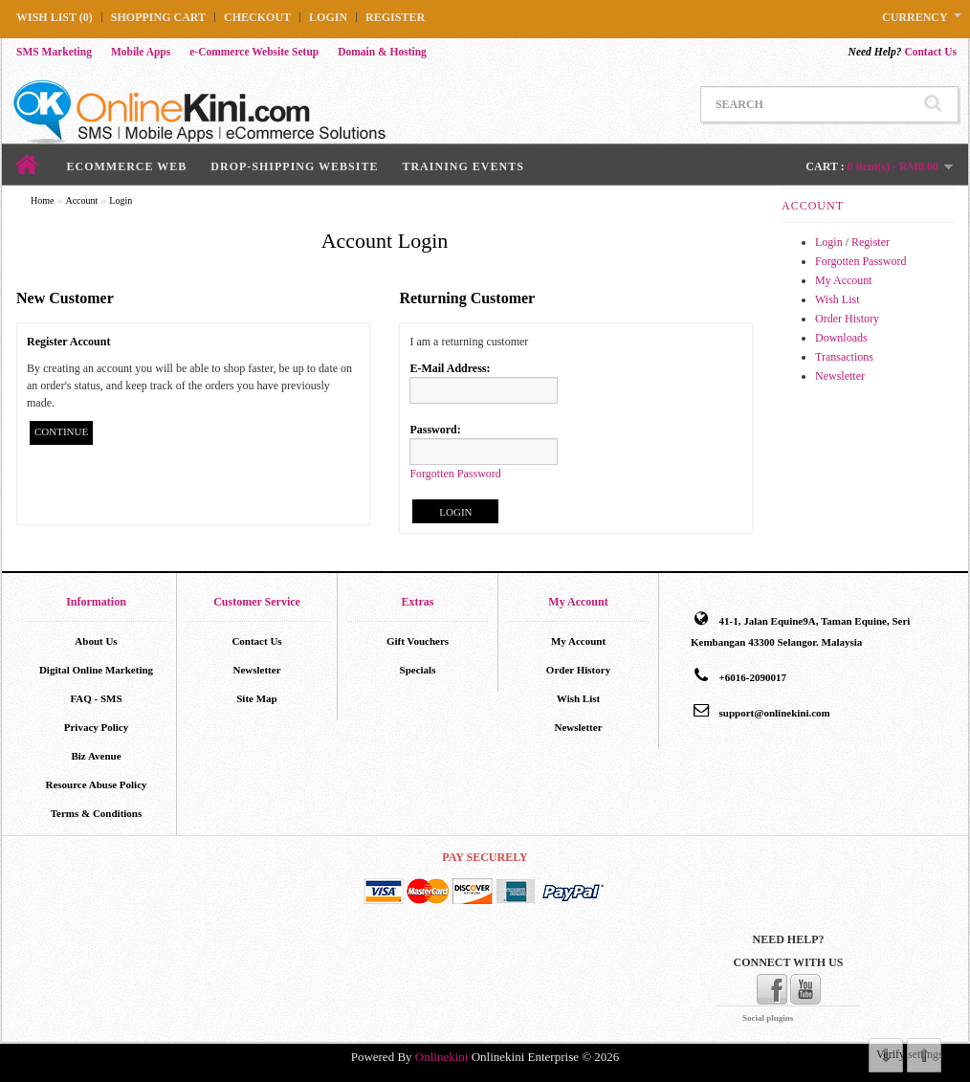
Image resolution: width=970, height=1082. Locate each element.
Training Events (462, 166)
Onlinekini (442, 1056)
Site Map (256, 698)
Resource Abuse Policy (95, 784)
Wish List (837, 299)
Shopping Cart (158, 17)
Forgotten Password (860, 261)
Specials (418, 669)
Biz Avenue (96, 756)
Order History (847, 318)
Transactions (844, 357)
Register (395, 17)
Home (42, 200)
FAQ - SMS (95, 698)
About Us (96, 641)
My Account (843, 280)
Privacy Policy (96, 727)
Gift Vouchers (417, 641)
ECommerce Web (127, 166)
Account (81, 200)
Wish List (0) (54, 17)
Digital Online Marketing (96, 669)
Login (328, 17)
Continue (61, 431)
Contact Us (903, 51)
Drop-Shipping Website (294, 166)
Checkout (257, 17)
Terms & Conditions (97, 813)
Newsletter (840, 376)
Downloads (841, 337)
